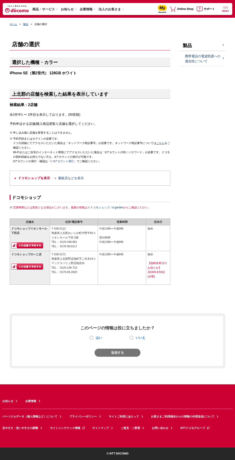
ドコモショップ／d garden (105, 207)
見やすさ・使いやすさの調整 (20, 428)
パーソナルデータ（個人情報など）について (29, 416)
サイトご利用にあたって (124, 416)
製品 (25, 24)
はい (99, 337)
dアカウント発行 (62, 161)
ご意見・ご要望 (130, 428)
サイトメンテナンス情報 (67, 428)
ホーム (13, 24)
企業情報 (86, 9)
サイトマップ (100, 428)
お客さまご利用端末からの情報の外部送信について (182, 416)
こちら (160, 143)
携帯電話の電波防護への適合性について (202, 58)
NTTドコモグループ (195, 428)
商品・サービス (43, 9)
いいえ (140, 337)
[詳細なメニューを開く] (225, 8)
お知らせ (67, 9)
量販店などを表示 (71, 178)
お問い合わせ (160, 428)
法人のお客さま (109, 9)
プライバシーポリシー (83, 416)
